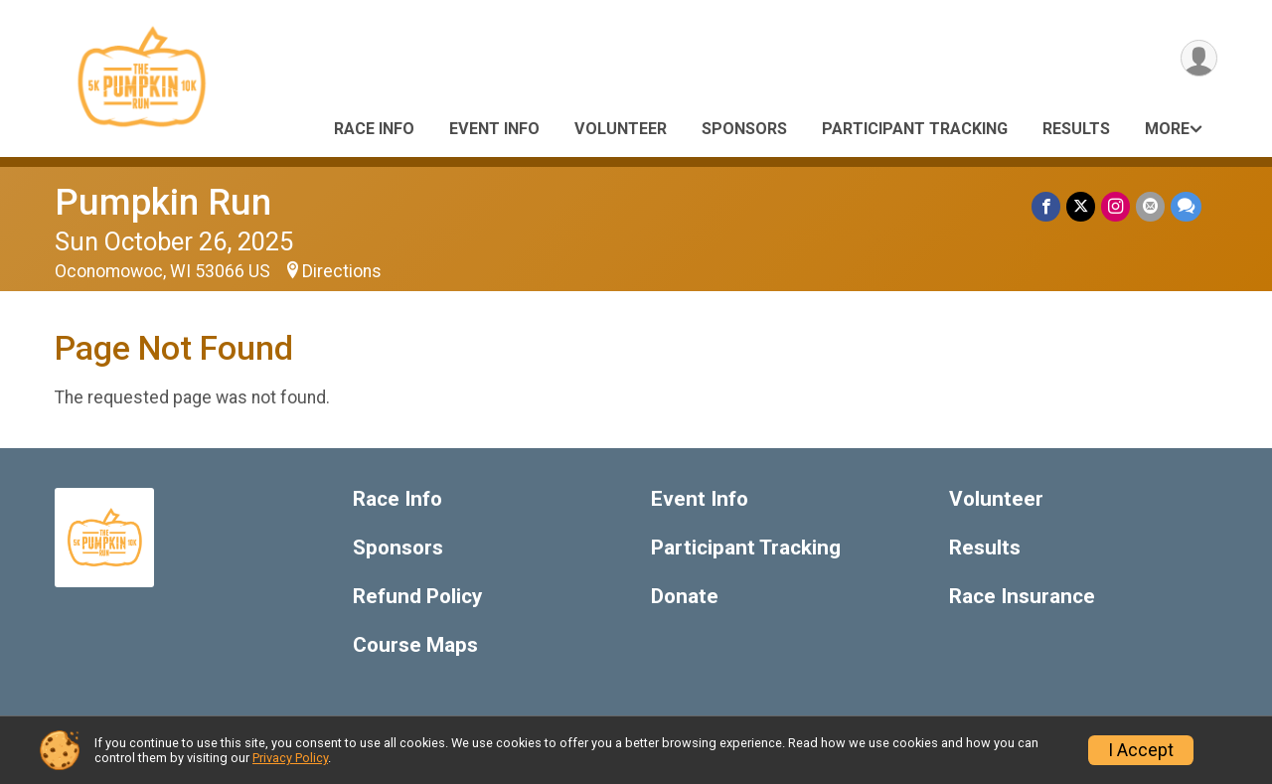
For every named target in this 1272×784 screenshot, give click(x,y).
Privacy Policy (290, 757)
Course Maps (415, 645)
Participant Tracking (915, 128)
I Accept (1141, 750)
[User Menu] (1199, 58)
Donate (684, 596)
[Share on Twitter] (1080, 206)
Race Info (374, 128)
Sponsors (744, 128)
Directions (342, 271)
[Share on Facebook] (1046, 206)
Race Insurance (1022, 596)
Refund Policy (417, 596)
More (1167, 128)
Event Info (494, 128)
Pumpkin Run (163, 202)
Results (1076, 128)
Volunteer (620, 128)
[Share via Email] (1150, 206)
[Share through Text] (1186, 206)
